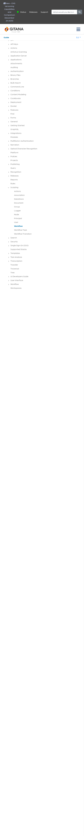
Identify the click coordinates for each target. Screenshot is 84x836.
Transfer (14, 264)
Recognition (15, 171)
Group (17, 206)
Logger (17, 210)
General (14, 121)
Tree (12, 272)
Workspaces (16, 288)
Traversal (14, 268)
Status (23, 12)
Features (14, 110)
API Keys (14, 44)
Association (19, 195)
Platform (14, 152)
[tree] (43, 162)
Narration (14, 144)
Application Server (18, 55)
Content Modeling (18, 94)
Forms (13, 117)
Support (44, 12)
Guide (6, 37)
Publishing (15, 164)
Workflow (18, 226)
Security (14, 241)
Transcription (16, 261)
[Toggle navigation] (78, 29)
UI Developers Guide (19, 276)
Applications (16, 59)
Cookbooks (15, 98)
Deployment (15, 102)
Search (13, 237)
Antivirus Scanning (18, 51)
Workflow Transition (23, 233)
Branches (14, 79)
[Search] (64, 12)
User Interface (16, 280)
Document (18, 202)
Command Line (17, 86)
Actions (13, 48)
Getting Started (17, 125)
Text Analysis (16, 257)
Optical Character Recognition (23, 148)
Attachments (16, 63)
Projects (14, 160)
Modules (14, 137)
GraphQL (14, 129)
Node (16, 214)
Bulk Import (15, 82)
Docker (13, 106)
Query (13, 168)
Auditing (14, 67)
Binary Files (15, 75)
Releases (33, 12)
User (16, 222)
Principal (18, 218)
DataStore (19, 199)
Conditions (15, 90)
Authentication (17, 71)
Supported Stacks (18, 249)
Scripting (14, 187)
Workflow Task (20, 230)
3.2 (77, 37)
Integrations (15, 133)
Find (12, 113)
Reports (14, 179)
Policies (13, 156)
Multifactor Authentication (22, 141)
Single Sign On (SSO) (19, 245)
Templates (15, 253)
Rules (12, 183)
